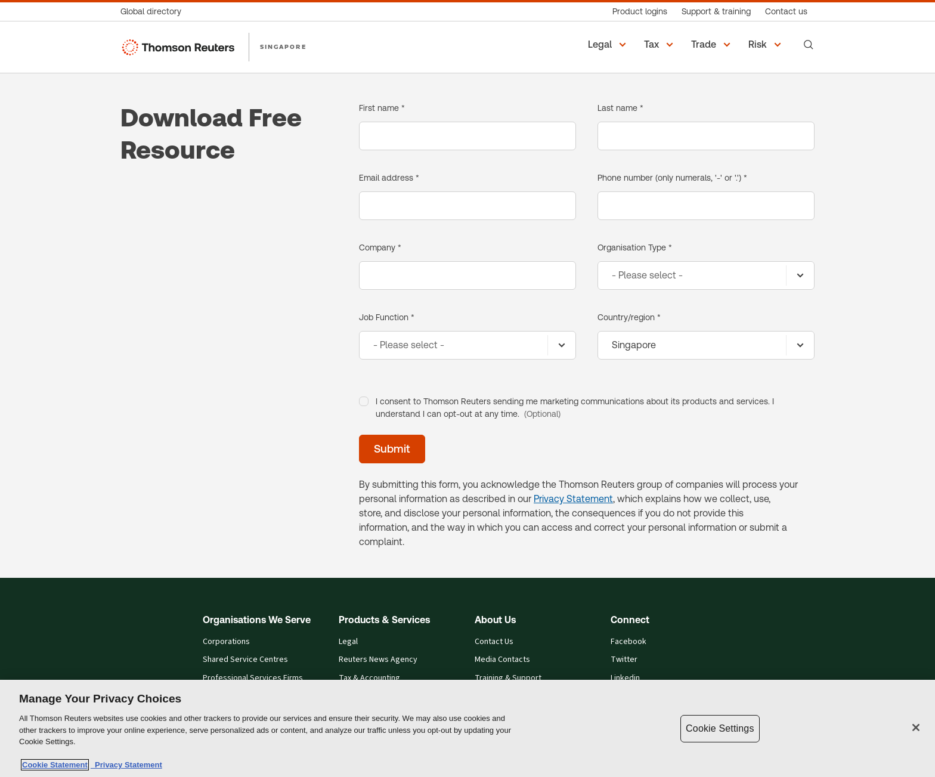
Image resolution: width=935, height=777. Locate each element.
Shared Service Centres (245, 659)
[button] (609, 44)
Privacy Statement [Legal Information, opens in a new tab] (126, 764)
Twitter (624, 659)
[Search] (808, 45)
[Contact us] (786, 11)
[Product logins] (639, 11)
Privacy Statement (573, 498)
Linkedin (625, 678)
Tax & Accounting (369, 678)
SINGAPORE (283, 46)
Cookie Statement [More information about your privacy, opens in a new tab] (55, 764)
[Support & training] (716, 11)
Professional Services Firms (253, 678)
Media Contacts (502, 659)
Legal (348, 642)
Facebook (628, 642)
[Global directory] (154, 11)
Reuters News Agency (378, 659)
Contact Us (494, 642)
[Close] (916, 727)
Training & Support (508, 678)
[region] (467, 728)
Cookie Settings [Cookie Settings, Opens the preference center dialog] (720, 728)
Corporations (226, 642)
